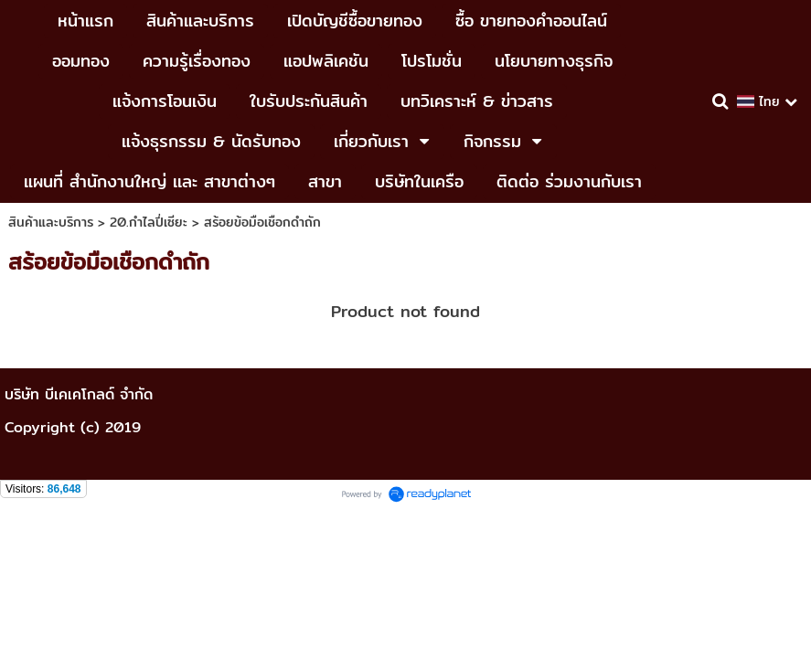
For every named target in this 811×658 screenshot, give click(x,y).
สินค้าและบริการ (50, 222)
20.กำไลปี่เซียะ (148, 222)
